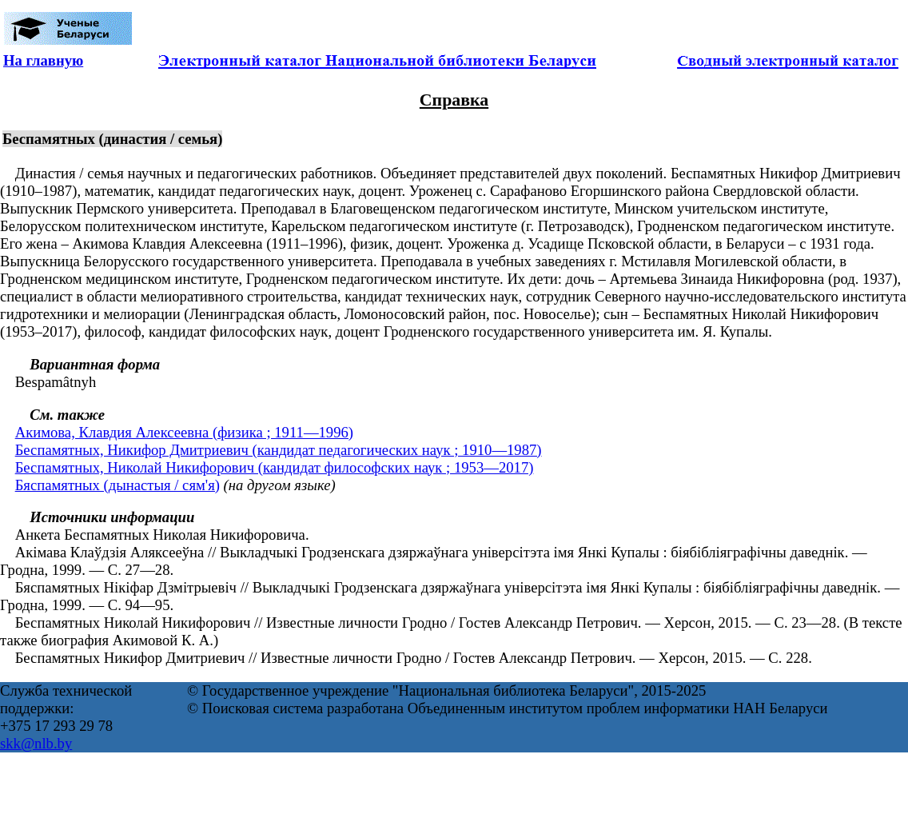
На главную (43, 60)
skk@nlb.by (36, 743)
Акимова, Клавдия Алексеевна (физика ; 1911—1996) (184, 432)
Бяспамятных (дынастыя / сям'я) (117, 485)
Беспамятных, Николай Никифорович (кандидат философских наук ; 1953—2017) (274, 467)
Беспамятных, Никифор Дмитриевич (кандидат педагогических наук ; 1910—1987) (278, 449)
